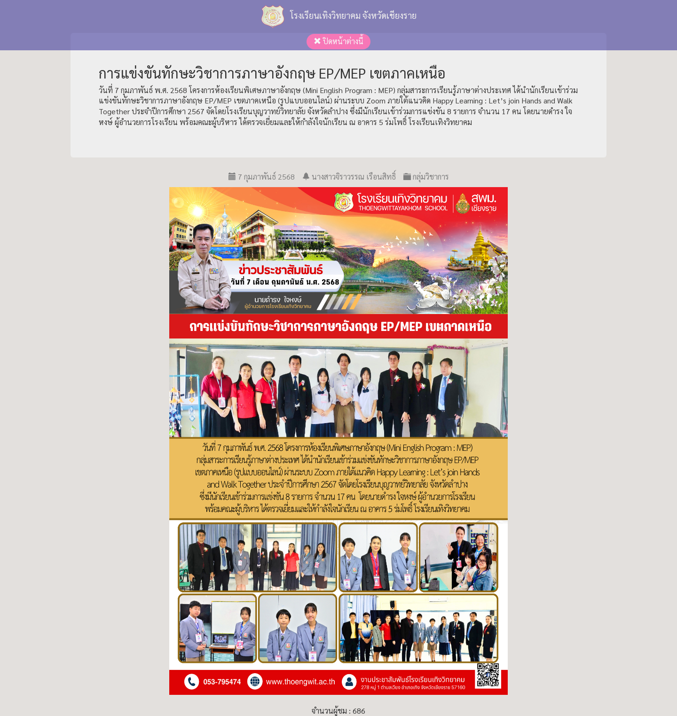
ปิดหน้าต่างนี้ (338, 41)
